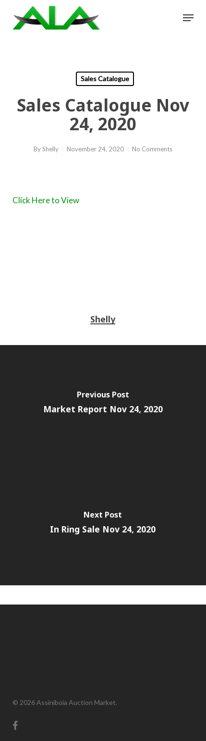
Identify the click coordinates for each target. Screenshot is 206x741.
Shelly (50, 149)
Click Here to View (45, 200)
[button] (188, 18)
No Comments (152, 149)
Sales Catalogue (105, 78)
